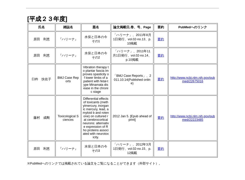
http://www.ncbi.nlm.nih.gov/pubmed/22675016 (192, 79)
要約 (161, 39)
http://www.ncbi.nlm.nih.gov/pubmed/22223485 (192, 118)
